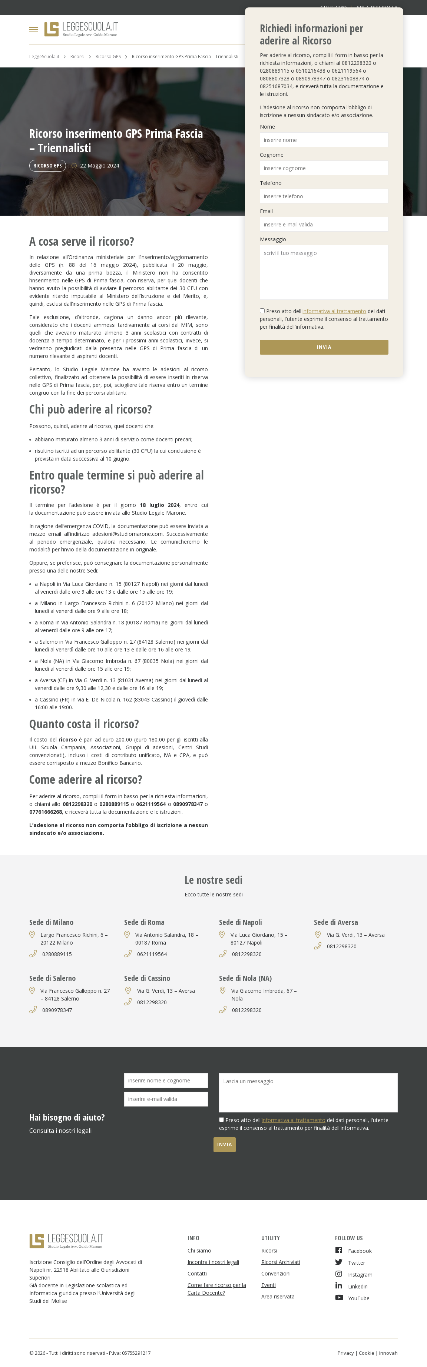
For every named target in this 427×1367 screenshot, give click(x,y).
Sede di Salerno (52, 978)
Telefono (271, 182)
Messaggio (273, 239)
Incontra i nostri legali (213, 1261)
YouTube (352, 1298)
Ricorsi (269, 1250)
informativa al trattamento (334, 311)
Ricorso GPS (47, 165)
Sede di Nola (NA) (245, 978)
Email (266, 211)
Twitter (350, 1262)
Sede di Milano (51, 922)
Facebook (353, 1250)
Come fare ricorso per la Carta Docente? (217, 1288)
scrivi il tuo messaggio (324, 272)
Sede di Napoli (240, 922)
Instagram (354, 1274)
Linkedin (351, 1286)
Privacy (346, 1353)
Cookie (366, 1353)
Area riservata (278, 1296)
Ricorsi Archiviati (280, 1261)
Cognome (272, 154)
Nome (267, 126)
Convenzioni (276, 1273)
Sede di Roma (144, 922)
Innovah (388, 1353)
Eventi (268, 1284)
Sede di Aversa (336, 922)
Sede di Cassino (147, 978)
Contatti (197, 1273)
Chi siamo (199, 1250)
